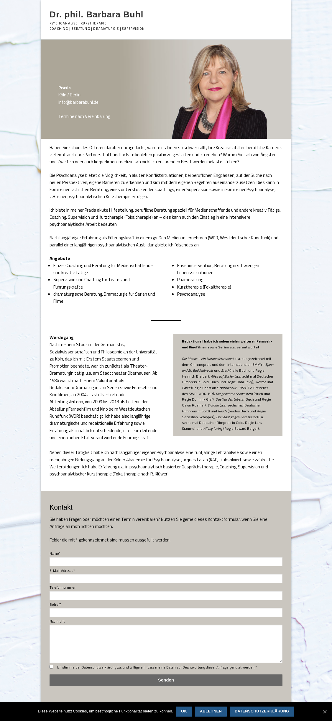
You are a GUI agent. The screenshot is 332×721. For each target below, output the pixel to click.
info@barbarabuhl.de (78, 102)
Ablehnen (211, 711)
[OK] (325, 712)
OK (184, 711)
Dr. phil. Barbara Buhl (97, 14)
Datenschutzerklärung (99, 667)
